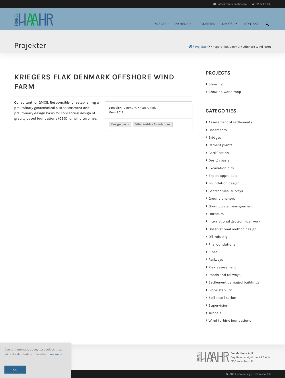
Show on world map (225, 92)
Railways (216, 260)
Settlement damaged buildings (234, 282)
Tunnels (215, 313)
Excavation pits (221, 168)
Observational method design (233, 229)
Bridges (215, 138)
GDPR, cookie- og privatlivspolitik (248, 374)
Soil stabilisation (222, 298)
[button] (267, 24)
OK (15, 369)
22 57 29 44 (261, 4)
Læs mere (55, 354)
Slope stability (220, 290)
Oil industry (218, 237)
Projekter (206, 24)
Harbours (216, 214)
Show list (216, 84)
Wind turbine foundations (230, 321)
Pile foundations (222, 244)
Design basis (219, 160)
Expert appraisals (223, 176)
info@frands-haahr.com (230, 4)
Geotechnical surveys (226, 191)
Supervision (218, 305)
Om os (230, 24)
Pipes (213, 252)
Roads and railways (224, 275)
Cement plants (220, 145)
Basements (218, 130)
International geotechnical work (234, 221)
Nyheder (183, 24)
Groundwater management (231, 206)
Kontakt (251, 24)
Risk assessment (222, 267)
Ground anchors (222, 199)
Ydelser (161, 24)
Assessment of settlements (230, 122)
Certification (219, 153)
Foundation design (224, 183)
